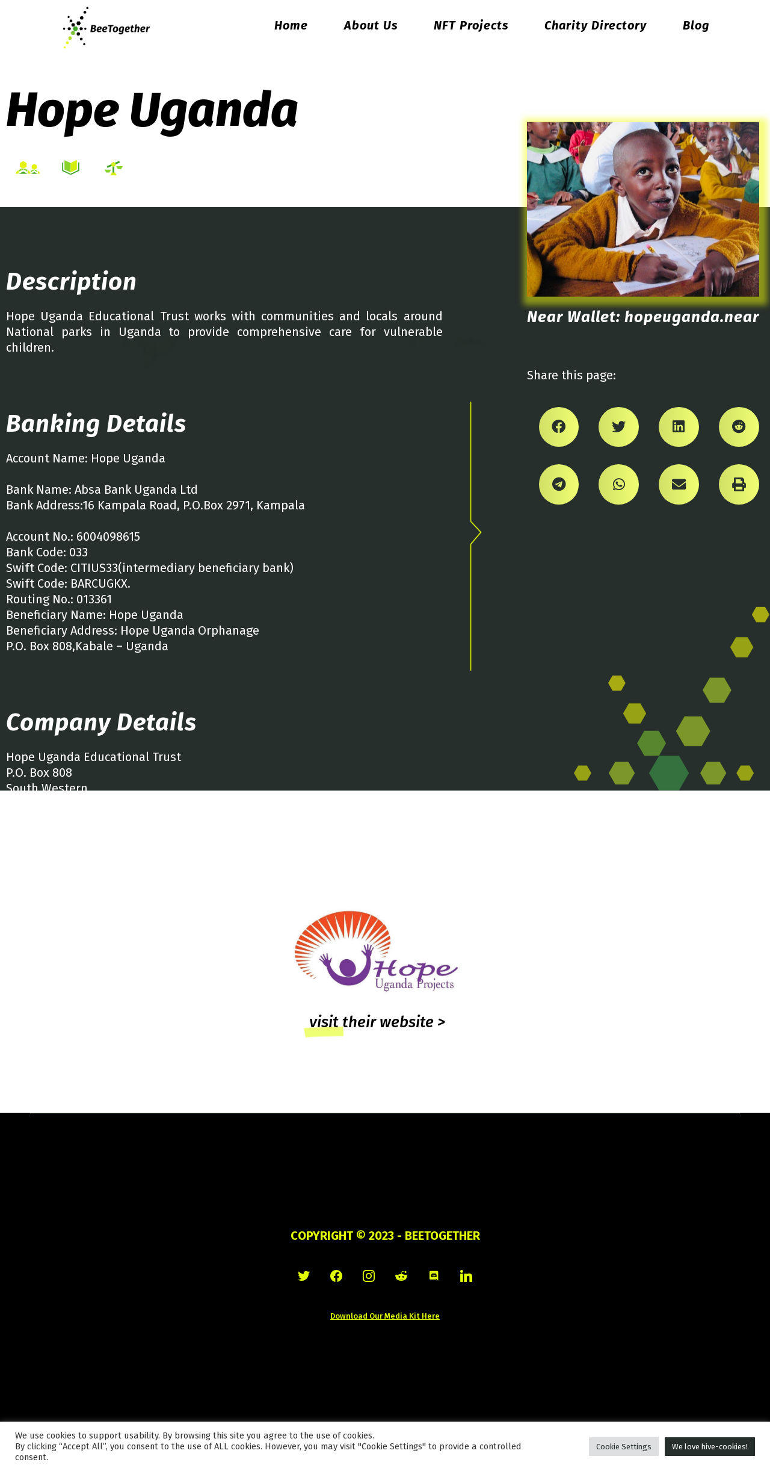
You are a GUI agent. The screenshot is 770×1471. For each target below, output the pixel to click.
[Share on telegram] (559, 484)
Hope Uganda (152, 109)
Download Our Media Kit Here (385, 1315)
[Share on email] (679, 484)
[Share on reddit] (739, 427)
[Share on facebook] (559, 427)
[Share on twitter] (619, 427)
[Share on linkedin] (679, 427)
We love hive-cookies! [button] (710, 1446)
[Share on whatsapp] (619, 484)
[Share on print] (739, 484)
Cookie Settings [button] (623, 1446)
